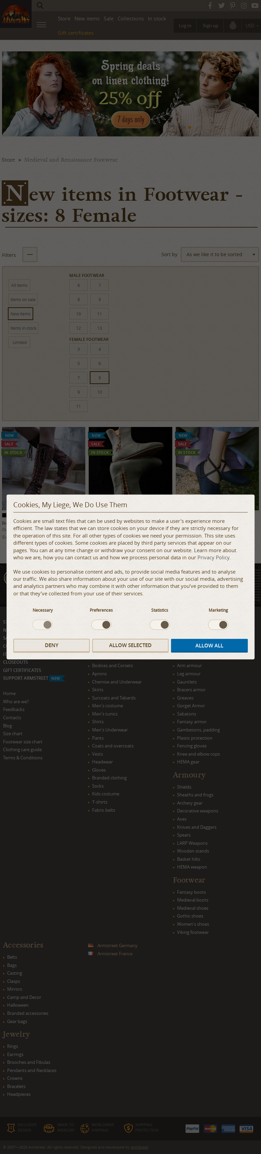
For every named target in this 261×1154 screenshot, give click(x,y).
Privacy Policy (213, 557)
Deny (51, 645)
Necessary (43, 610)
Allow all (209, 645)
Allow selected (130, 645)
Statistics (159, 610)
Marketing (218, 610)
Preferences (101, 610)
